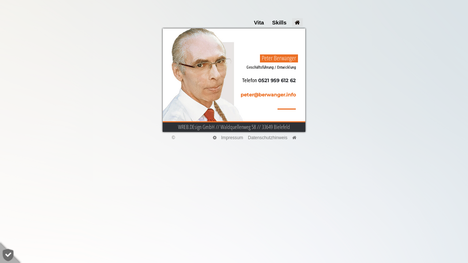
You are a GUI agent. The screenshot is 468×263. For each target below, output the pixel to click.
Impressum (232, 137)
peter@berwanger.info (268, 95)
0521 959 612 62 (277, 80)
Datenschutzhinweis (267, 137)
